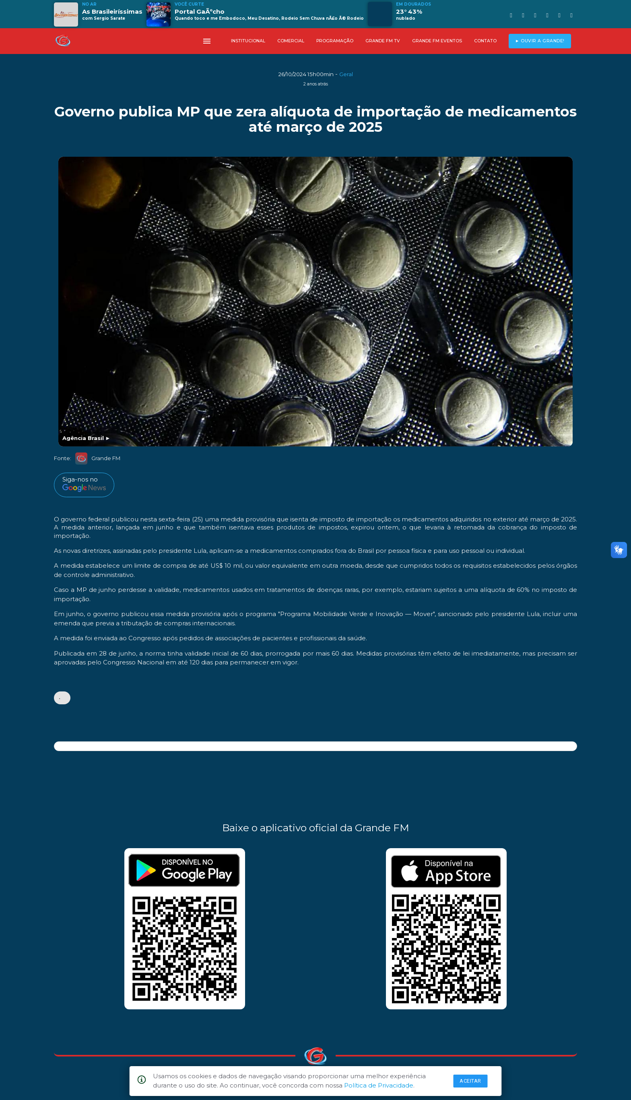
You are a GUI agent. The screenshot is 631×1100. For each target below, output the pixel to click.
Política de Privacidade (378, 1085)
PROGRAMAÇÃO (334, 41)
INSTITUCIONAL (248, 41)
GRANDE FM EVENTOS (437, 41)
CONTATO (485, 41)
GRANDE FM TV (382, 41)
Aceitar (470, 1081)
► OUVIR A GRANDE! (540, 41)
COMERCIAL (290, 41)
